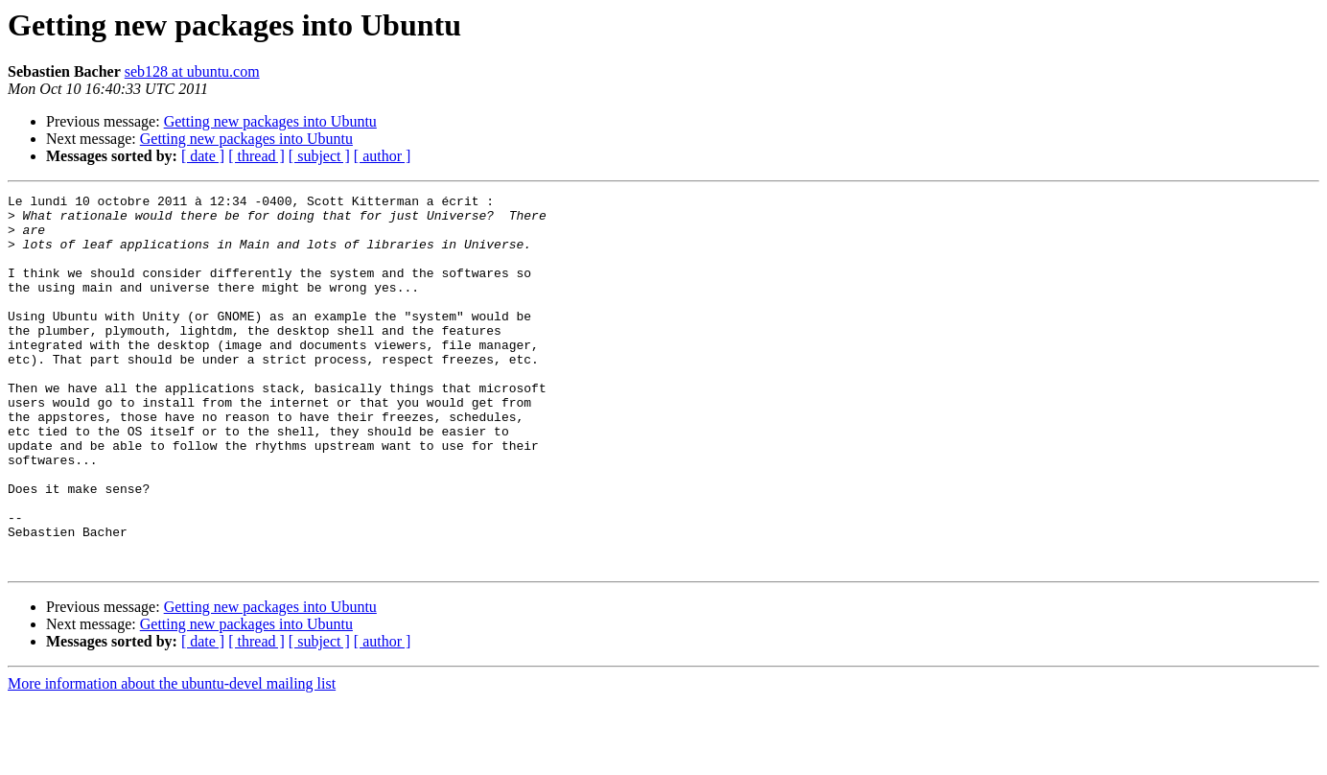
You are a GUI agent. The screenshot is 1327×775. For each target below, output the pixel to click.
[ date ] (202, 156)
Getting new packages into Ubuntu (270, 121)
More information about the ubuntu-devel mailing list (172, 758)
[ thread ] (256, 156)
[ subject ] (319, 156)
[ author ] (382, 156)
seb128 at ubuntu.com (192, 71)
